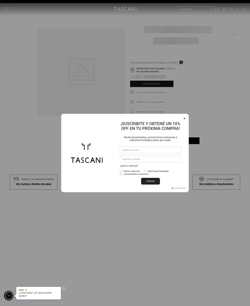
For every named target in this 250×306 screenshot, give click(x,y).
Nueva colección (132, 171)
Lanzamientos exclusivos (136, 174)
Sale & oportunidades (158, 171)
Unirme (150, 181)
